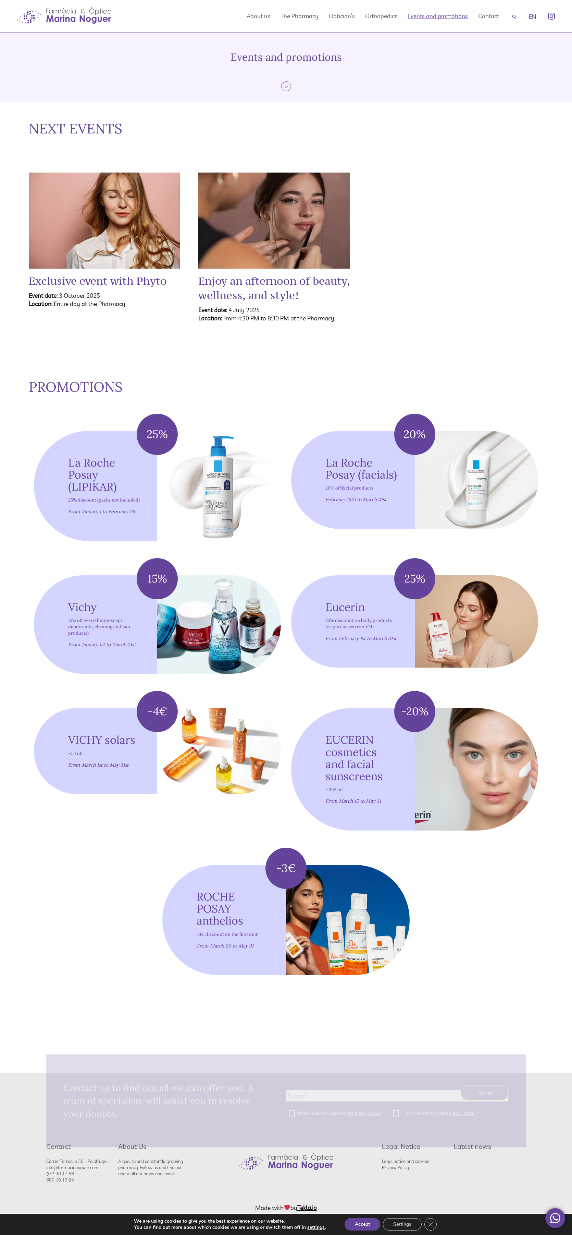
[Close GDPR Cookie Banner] (430, 1224)
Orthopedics (381, 16)
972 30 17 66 (60, 1173)
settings (316, 1227)
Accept (362, 1224)
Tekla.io (307, 1207)
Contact (488, 16)
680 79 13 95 (60, 1180)
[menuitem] (532, 16)
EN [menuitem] (532, 16)
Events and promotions (438, 16)
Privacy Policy (395, 1167)
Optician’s (342, 16)
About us (258, 16)
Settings (402, 1224)
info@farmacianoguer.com (72, 1167)
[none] (532, 16)
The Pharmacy (300, 16)
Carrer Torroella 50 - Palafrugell (77, 1161)
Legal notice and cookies (405, 1161)
